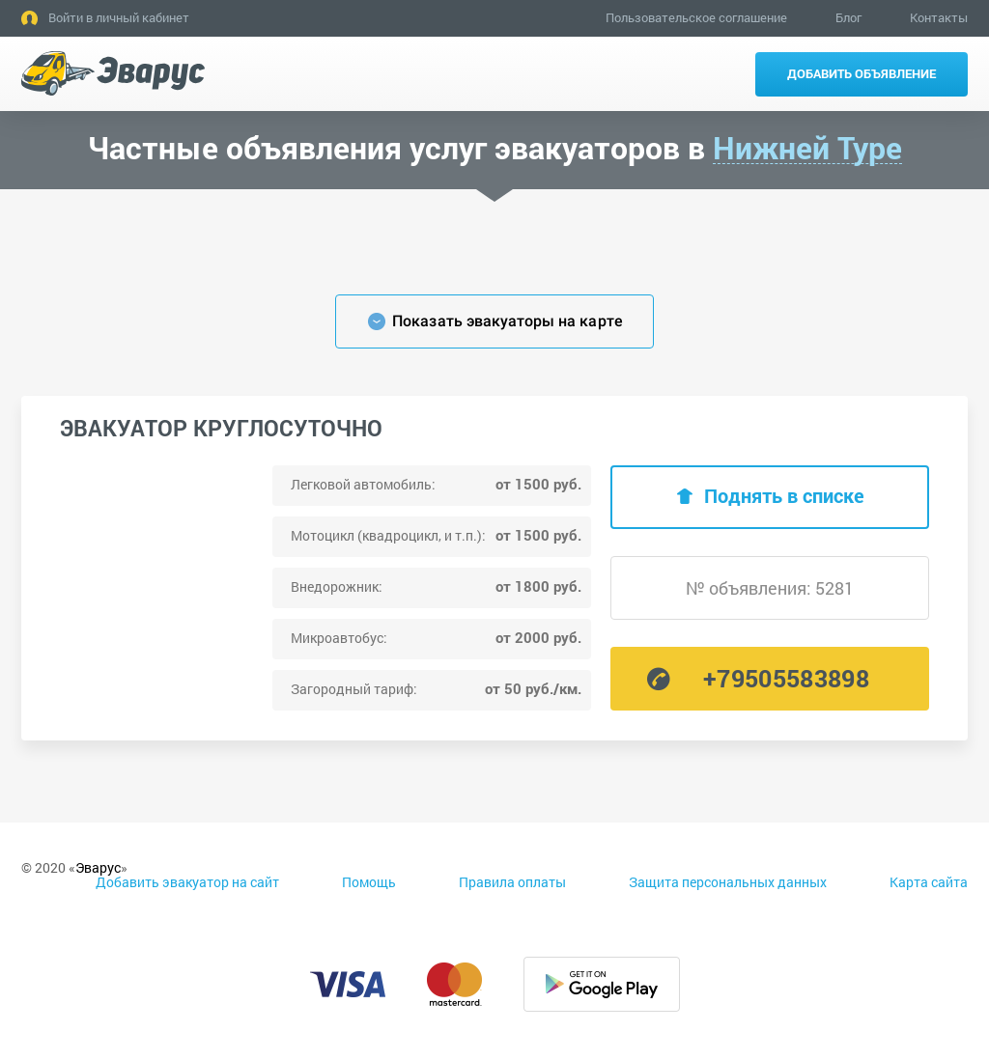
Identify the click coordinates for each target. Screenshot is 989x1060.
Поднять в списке (784, 495)
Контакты (939, 17)
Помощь (369, 882)
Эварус (98, 867)
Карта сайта (929, 882)
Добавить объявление (861, 73)
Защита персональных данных (728, 882)
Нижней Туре (807, 148)
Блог (848, 17)
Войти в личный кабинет (118, 17)
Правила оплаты (512, 882)
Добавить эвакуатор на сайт (187, 882)
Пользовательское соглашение (696, 17)
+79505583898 (786, 678)
